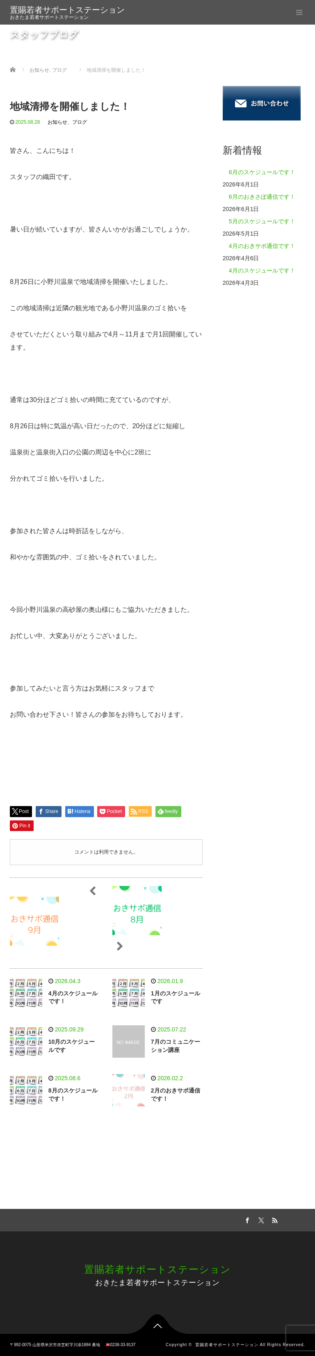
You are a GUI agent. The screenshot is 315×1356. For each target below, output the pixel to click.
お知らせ (57, 122)
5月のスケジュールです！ (262, 221)
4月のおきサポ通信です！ (262, 246)
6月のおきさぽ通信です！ (262, 196)
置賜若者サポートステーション (67, 9)
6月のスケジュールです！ (262, 172)
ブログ (79, 122)
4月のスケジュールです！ (262, 270)
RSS (274, 1219)
